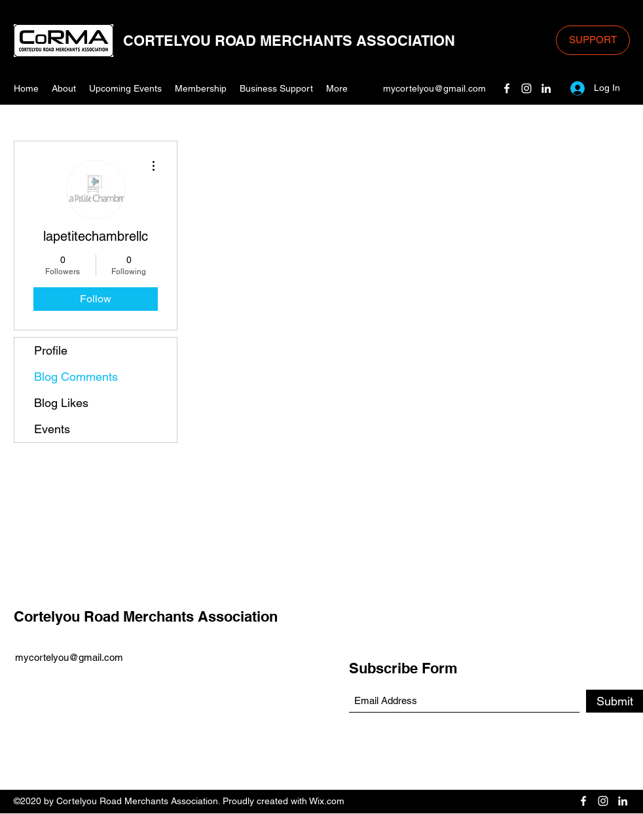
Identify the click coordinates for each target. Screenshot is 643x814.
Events (52, 429)
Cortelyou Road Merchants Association (146, 616)
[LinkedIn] (546, 88)
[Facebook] (506, 88)
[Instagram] (526, 88)
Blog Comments (76, 376)
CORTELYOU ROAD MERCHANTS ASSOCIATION (289, 40)
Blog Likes (61, 403)
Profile (50, 350)
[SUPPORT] (593, 40)
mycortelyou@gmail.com (434, 88)
